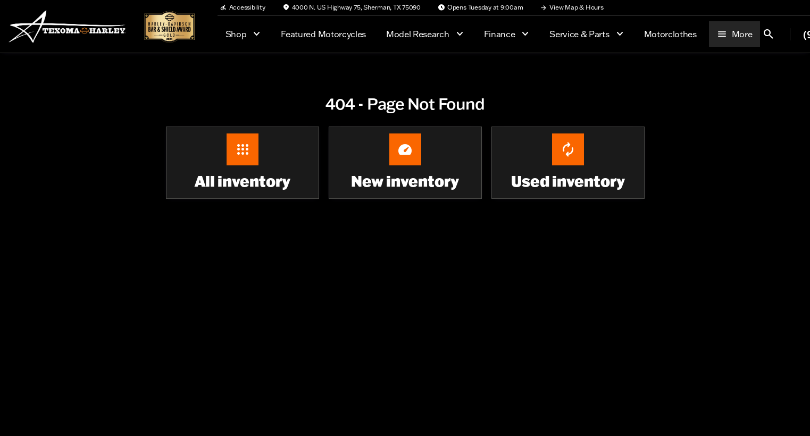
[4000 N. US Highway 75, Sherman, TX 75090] (351, 7)
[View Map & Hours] (571, 7)
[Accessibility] (243, 7)
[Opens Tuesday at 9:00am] (480, 7)
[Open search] (768, 34)
